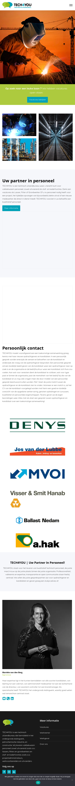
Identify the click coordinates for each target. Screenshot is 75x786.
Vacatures (44, 727)
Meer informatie (11, 208)
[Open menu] (71, 5)
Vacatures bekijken (37, 99)
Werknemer (45, 733)
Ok (38, 782)
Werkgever (44, 738)
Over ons (44, 744)
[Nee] (72, 780)
